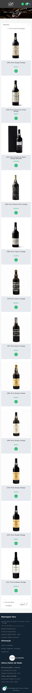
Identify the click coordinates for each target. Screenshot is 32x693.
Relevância (16, 25)
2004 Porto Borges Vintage (16, 488)
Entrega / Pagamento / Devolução (10, 648)
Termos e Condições (7, 645)
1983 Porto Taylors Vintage (16, 251)
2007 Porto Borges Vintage (16, 535)
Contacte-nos (5, 651)
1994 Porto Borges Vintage (16, 62)
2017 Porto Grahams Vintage (16, 582)
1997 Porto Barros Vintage (16, 346)
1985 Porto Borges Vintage (16, 393)
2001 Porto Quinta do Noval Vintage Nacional (16, 157)
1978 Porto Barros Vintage (16, 299)
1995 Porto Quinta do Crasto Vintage (16, 110)
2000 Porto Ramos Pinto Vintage (16, 204)
